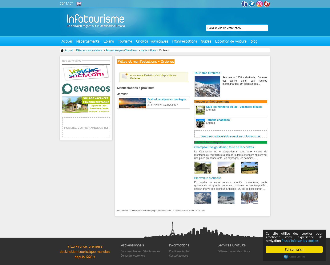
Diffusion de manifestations (234, 251)
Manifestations (184, 41)
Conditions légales (179, 251)
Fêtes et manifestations (89, 50)
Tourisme (125, 41)
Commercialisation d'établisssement (141, 251)
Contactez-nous (178, 255)
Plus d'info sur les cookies (300, 240)
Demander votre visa (133, 255)
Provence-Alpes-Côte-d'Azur (121, 50)
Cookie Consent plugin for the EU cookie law (294, 256)
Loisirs (109, 41)
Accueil (66, 41)
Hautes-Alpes (148, 50)
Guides (206, 41)
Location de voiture (231, 41)
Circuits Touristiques (152, 41)
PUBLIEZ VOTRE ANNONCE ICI (86, 127)
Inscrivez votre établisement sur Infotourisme (230, 136)
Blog (254, 41)
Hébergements (88, 41)
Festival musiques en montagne (167, 99)
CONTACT (66, 3)
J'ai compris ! (294, 249)
